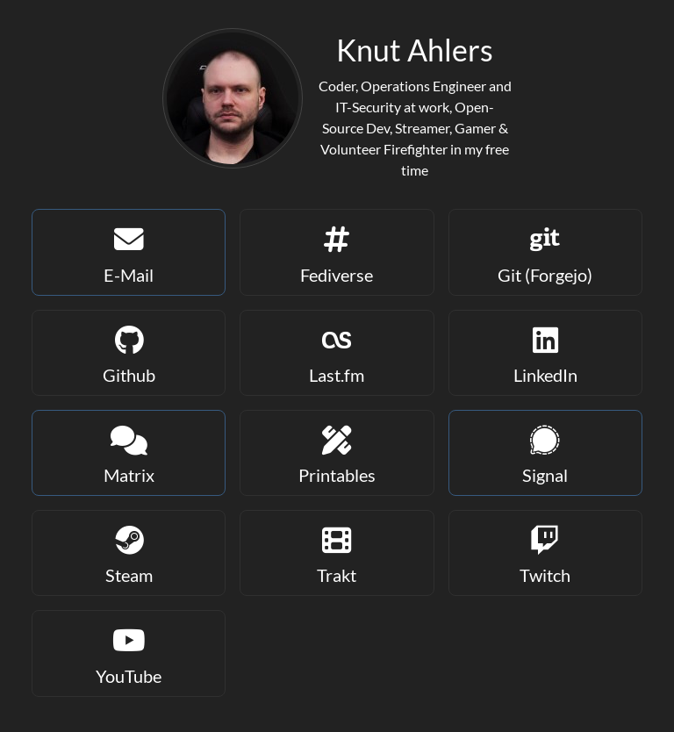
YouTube (129, 651)
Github (129, 351)
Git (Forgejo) (545, 250)
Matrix (129, 451)
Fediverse (337, 250)
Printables (337, 451)
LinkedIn (545, 351)
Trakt (337, 551)
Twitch (545, 551)
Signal (545, 451)
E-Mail (129, 250)
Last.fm (337, 351)
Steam (129, 551)
